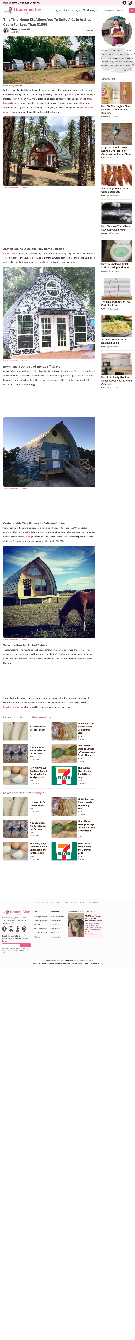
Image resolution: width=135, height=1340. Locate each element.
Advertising (97, 963)
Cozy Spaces (54, 924)
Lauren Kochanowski (21, 29)
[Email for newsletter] (11, 945)
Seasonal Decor (55, 921)
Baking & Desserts (40, 932)
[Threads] (17, 929)
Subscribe (25, 945)
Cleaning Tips (55, 928)
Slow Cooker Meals (40, 928)
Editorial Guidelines (62, 963)
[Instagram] (130, 3)
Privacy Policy (77, 963)
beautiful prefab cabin (14, 707)
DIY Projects (54, 932)
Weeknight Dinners (40, 917)
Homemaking (70, 10)
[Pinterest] (24, 929)
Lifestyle (38, 793)
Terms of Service (7, 950)
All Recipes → (38, 937)
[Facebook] (124, 3)
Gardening (89, 10)
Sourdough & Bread (41, 921)
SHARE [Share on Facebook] (88, 30)
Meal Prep (37, 924)
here (64, 654)
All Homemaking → (56, 937)
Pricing (28, 536)
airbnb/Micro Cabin (15, 86)
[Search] (115, 10)
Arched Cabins (10, 253)
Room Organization (57, 917)
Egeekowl (69, 960)
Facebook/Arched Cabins (17, 187)
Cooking (53, 10)
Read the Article (90, 934)
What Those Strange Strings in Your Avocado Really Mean (93, 918)
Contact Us (88, 963)
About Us (36, 963)
